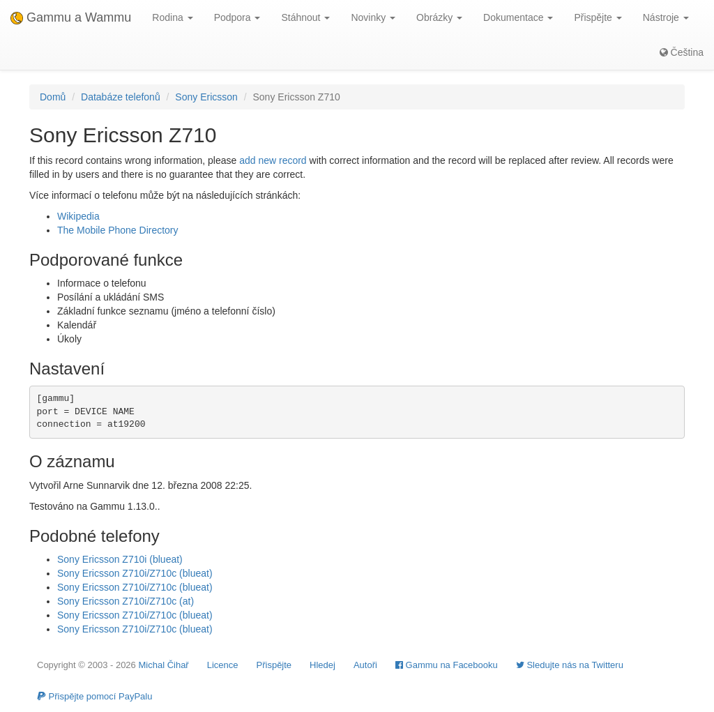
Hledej (322, 665)
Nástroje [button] (666, 17)
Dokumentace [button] (518, 17)
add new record (273, 160)
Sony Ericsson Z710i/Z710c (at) (125, 601)
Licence (222, 665)
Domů (53, 97)
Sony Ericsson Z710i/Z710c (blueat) (135, 573)
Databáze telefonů (120, 97)
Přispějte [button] (597, 17)
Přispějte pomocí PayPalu (94, 696)
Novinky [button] (373, 17)
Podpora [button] (237, 17)
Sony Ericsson (206, 97)
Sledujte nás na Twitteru (569, 665)
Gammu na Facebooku (446, 665)
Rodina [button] (172, 17)
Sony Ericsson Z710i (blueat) (120, 559)
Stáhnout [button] (305, 17)
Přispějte (274, 665)
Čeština (682, 52)
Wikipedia (78, 216)
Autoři (365, 665)
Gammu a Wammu (70, 17)
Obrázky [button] (439, 17)
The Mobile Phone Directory (117, 230)
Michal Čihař (163, 665)
